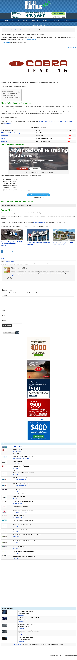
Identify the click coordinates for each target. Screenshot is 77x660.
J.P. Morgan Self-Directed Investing (10, 133)
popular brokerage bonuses (46, 121)
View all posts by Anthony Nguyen (13, 275)
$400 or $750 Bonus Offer (19, 512)
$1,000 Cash (16, 536)
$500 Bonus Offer (17, 508)
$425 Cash (16, 522)
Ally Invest (60, 121)
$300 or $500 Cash (18, 517)
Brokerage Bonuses (10, 261)
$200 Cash (16, 548)
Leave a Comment (72, 47)
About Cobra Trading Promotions (10, 93)
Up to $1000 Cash (17, 503)
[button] (8, 205)
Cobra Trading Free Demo (9, 95)
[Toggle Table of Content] (18, 91)
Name (4, 310)
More (2, 258)
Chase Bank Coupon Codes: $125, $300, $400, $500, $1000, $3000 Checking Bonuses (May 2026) (12, 243)
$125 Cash (16, 526)
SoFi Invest (4, 141)
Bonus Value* (17, 644)
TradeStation (4, 135)
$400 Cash (16, 498)
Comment (5, 295)
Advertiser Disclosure (30, 39)
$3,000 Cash (16, 463)
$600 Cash (16, 558)
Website (4, 320)
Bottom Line (5, 99)
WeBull (3, 138)
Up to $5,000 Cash (18, 451)
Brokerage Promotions (39, 222)
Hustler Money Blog (38, 5)
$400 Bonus (16, 491)
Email (4, 315)
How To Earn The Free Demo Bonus (11, 97)
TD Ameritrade (7, 123)
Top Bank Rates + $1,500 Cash (21, 458)
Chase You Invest (68, 121)
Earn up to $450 (17, 468)
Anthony (52, 273)
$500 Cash (16, 474)
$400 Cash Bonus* (21, 479)
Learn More (21, 615)
